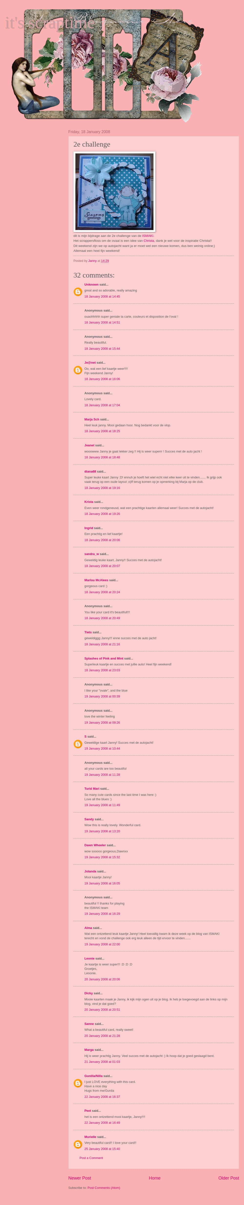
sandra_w (91, 554)
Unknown (91, 284)
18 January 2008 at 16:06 (102, 379)
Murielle (90, 1137)
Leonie (89, 958)
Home (155, 1178)
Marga (89, 1050)
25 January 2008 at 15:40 (102, 1149)
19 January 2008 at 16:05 (102, 883)
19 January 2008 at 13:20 (102, 831)
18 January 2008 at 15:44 (102, 348)
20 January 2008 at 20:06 (102, 979)
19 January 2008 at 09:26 (102, 722)
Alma (88, 928)
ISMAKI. (148, 236)
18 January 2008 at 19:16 (102, 488)
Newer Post (79, 1178)
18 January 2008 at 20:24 (102, 592)
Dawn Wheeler (95, 845)
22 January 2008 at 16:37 (102, 1097)
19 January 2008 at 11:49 (102, 805)
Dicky (88, 993)
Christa (149, 241)
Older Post (228, 1178)
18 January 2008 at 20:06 (102, 540)
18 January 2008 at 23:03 (102, 670)
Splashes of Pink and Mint (103, 658)
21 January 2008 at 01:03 (102, 1062)
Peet (87, 1110)
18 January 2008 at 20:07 (102, 566)
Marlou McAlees (96, 580)
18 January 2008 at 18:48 (102, 457)
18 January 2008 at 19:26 (102, 514)
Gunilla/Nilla (93, 1076)
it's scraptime (50, 22)
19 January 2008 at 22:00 (102, 944)
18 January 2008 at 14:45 (102, 296)
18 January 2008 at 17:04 (102, 405)
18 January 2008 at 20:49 (102, 618)
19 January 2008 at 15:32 (102, 857)
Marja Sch (91, 419)
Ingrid (88, 528)
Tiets (88, 632)
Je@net (90, 362)
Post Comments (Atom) (104, 1188)
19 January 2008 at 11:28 (102, 774)
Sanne (89, 1024)
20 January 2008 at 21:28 (102, 1036)
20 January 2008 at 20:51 (102, 1009)
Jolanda (90, 871)
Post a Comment (91, 1158)
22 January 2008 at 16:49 (102, 1122)
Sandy (89, 819)
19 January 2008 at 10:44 (102, 748)
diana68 (90, 471)
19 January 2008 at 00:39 (102, 696)
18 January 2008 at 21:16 (102, 644)
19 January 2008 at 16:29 (102, 913)
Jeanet (89, 445)
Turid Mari (91, 788)
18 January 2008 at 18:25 (102, 431)
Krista (88, 502)
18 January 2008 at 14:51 (102, 322)
